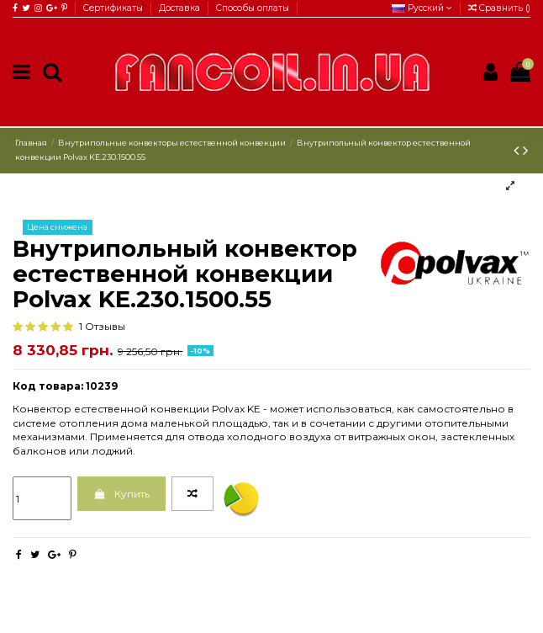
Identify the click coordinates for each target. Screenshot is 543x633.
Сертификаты (114, 8)
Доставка (181, 8)
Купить (121, 493)
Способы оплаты (252, 8)
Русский (422, 8)
